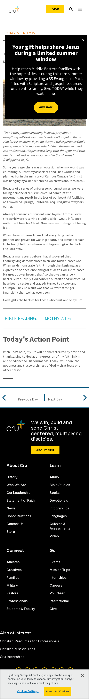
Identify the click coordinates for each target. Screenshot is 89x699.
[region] (44, 684)
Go (53, 550)
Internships (58, 577)
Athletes (13, 562)
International (59, 601)
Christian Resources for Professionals (29, 641)
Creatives (14, 570)
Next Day (55, 399)
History (12, 477)
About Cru (45, 450)
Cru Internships (12, 657)
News (11, 508)
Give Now (45, 107)
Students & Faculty (21, 609)
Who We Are (16, 485)
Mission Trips (60, 570)
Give (55, 9)
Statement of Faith (21, 500)
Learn (55, 465)
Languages (58, 516)
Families (13, 577)
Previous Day (28, 399)
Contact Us (15, 524)
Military (12, 585)
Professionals (17, 601)
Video (54, 536)
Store (11, 532)
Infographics (59, 508)
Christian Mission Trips (17, 649)
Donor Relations (19, 516)
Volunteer (57, 593)
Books (54, 493)
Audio (54, 477)
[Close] (82, 675)
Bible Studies (60, 485)
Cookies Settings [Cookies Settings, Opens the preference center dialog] (28, 691)
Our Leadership (19, 493)
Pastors (12, 593)
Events (55, 562)
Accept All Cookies (57, 691)
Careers (56, 585)
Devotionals (59, 500)
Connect (15, 550)
